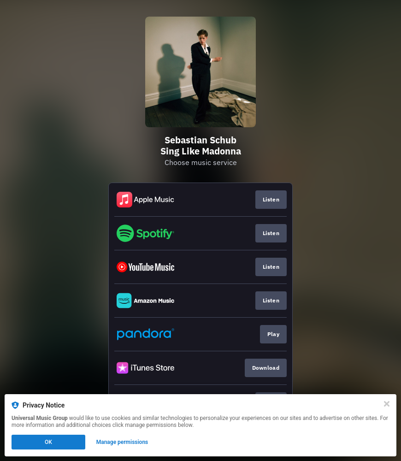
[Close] (386, 403)
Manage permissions (122, 442)
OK (48, 442)
